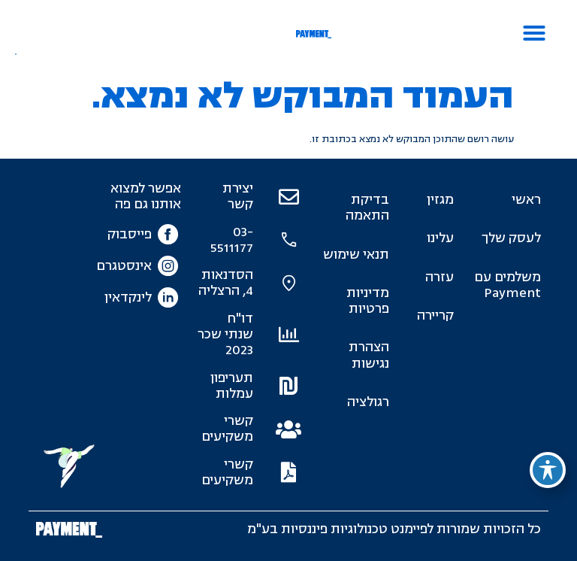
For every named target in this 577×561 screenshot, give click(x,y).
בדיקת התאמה (367, 207)
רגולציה (368, 402)
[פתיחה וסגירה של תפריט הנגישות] (548, 470)
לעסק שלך (511, 238)
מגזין (440, 199)
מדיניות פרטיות (367, 301)
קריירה (435, 315)
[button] (534, 33)
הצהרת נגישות (369, 355)
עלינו (440, 238)
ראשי (526, 199)
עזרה (439, 277)
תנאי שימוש (356, 254)
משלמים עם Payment (507, 285)
